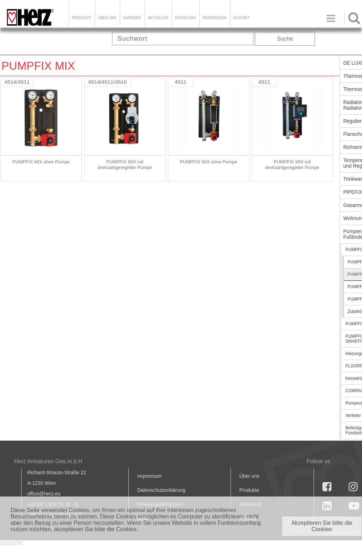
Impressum (149, 476)
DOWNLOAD (185, 18)
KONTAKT (241, 18)
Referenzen (215, 18)
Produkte (82, 18)
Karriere (132, 18)
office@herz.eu (43, 493)
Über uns (249, 476)
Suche (285, 39)
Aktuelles (158, 18)
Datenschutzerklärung (161, 490)
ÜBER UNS (107, 18)
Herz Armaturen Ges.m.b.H (48, 461)
